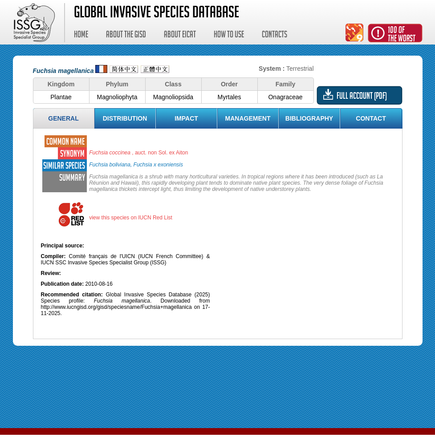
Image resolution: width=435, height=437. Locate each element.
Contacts (274, 35)
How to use (229, 35)
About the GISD (126, 35)
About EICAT (180, 35)
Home (81, 35)
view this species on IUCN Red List (130, 217)
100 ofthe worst (401, 35)
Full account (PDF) (362, 97)
